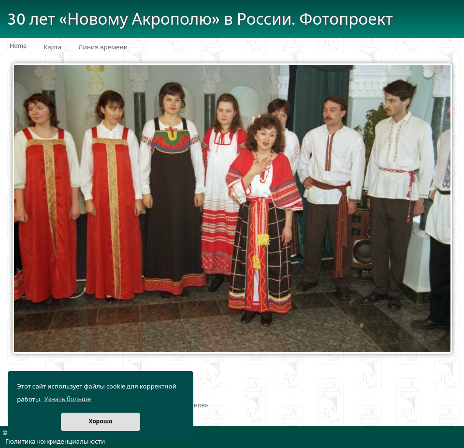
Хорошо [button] (100, 421)
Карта (52, 47)
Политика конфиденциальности (55, 441)
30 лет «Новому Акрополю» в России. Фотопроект (200, 19)
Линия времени (103, 47)
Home (18, 46)
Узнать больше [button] (67, 399)
